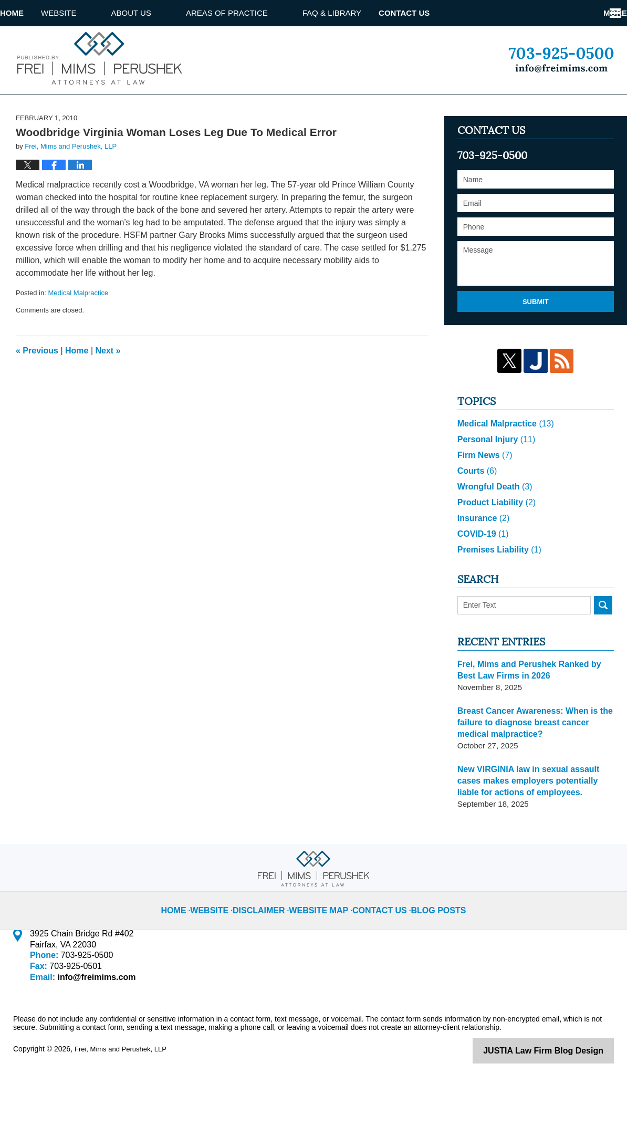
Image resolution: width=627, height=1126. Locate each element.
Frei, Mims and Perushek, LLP (124, 1087)
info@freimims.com (93, 1016)
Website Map (322, 940)
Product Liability (494, 541)
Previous (37, 389)
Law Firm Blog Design (564, 1089)
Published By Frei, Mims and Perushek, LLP (561, 60)
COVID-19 (481, 572)
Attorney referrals (476, 12)
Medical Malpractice (78, 333)
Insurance (481, 556)
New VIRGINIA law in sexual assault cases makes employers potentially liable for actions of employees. (534, 820)
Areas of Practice (261, 12)
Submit (535, 341)
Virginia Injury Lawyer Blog (97, 58)
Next (108, 389)
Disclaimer (270, 940)
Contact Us (582, 12)
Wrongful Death (492, 525)
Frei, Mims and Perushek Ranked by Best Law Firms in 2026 (534, 708)
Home (29, 12)
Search (603, 644)
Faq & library (366, 12)
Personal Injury (493, 478)
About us (166, 12)
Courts (476, 509)
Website (93, 12)
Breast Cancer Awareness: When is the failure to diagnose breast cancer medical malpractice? (534, 761)
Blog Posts (429, 940)
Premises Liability (496, 588)
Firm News (483, 493)
